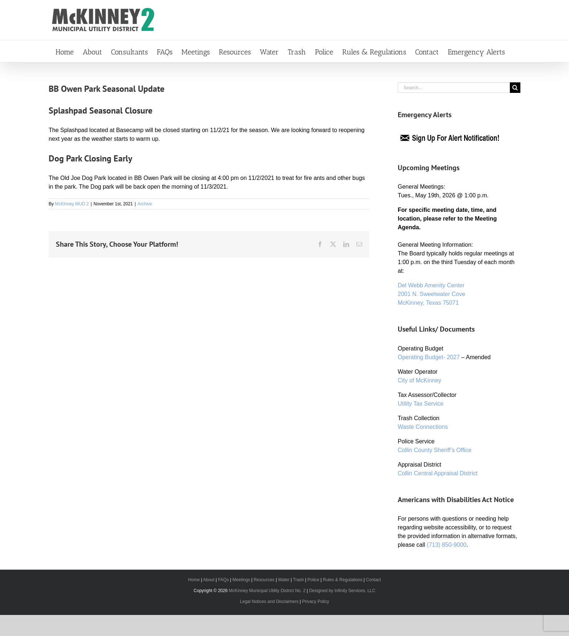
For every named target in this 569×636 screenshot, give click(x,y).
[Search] (515, 87)
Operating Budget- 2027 (429, 357)
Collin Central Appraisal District (438, 473)
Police (313, 579)
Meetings (241, 579)
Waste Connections (423, 427)
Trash (298, 579)
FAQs (223, 579)
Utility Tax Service (420, 404)
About (208, 579)
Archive (145, 203)
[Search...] (454, 87)
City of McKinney (419, 380)
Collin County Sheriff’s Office (434, 450)
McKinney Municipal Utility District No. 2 (267, 590)
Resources (264, 579)
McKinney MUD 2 (72, 203)
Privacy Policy (315, 601)
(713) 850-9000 (446, 545)
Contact (373, 579)
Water (284, 579)
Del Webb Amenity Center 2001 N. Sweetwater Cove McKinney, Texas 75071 (431, 294)
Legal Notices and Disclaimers (269, 601)
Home (194, 579)
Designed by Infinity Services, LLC (342, 590)
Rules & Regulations (343, 579)
